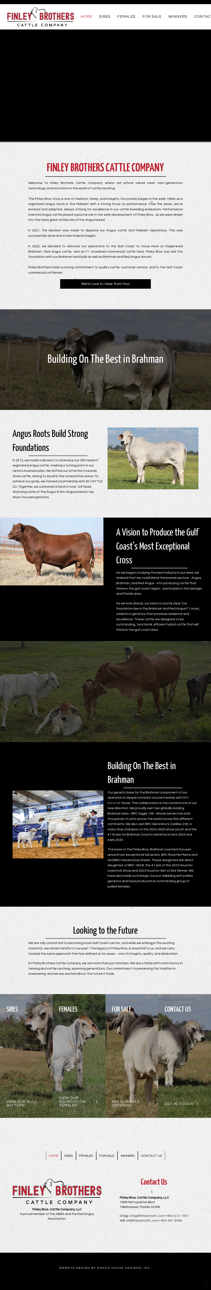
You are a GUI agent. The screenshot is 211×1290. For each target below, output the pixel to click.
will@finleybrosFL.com (142, 1220)
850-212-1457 (177, 1215)
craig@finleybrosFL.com (147, 1215)
